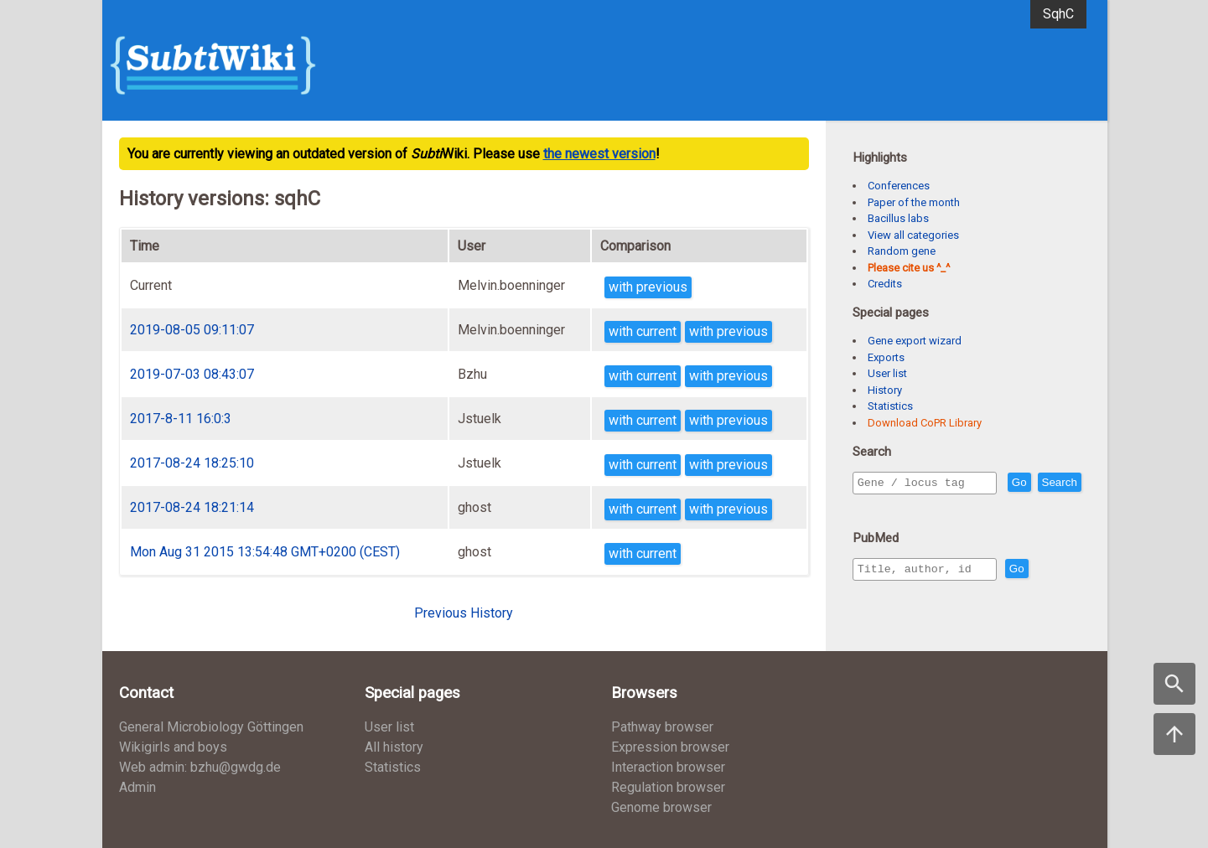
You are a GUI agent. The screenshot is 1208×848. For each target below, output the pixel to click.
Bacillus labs (898, 218)
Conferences (899, 185)
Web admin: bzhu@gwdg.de (200, 767)
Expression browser (670, 747)
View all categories (913, 235)
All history (394, 747)
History (885, 390)
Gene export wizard (915, 340)
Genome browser (661, 807)
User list (887, 373)
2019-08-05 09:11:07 (192, 330)
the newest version (599, 154)
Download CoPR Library (925, 422)
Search (878, 506)
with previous (648, 287)
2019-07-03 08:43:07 (192, 374)
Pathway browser (662, 727)
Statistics (890, 406)
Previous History (463, 613)
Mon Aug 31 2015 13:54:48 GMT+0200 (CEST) (265, 552)
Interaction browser (668, 767)
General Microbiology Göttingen (211, 727)
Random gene (902, 251)
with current (643, 331)
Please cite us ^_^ (909, 267)
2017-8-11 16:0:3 (180, 419)
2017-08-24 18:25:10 (192, 463)
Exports (886, 357)
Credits (885, 283)
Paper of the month (914, 202)
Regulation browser (668, 787)
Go (1055, 483)
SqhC (1058, 14)
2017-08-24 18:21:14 (192, 507)
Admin (137, 787)
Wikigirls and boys (173, 747)
